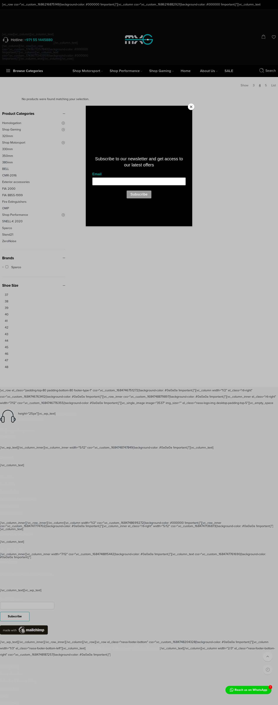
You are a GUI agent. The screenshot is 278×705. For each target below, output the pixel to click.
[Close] (191, 107)
